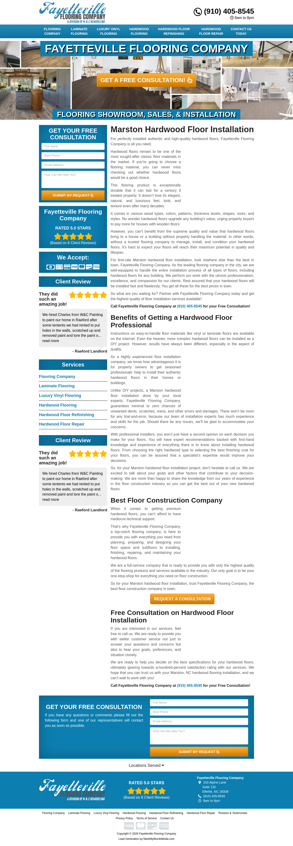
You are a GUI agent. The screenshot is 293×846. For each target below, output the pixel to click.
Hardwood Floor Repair (211, 31)
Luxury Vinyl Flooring (108, 31)
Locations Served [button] (146, 765)
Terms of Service (146, 818)
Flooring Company (52, 31)
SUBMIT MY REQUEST (73, 195)
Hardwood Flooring (139, 31)
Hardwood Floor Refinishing (174, 31)
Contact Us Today (241, 31)
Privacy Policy (124, 818)
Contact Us (167, 818)
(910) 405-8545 (224, 11)
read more (50, 341)
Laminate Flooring (79, 31)
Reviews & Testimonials (232, 813)
